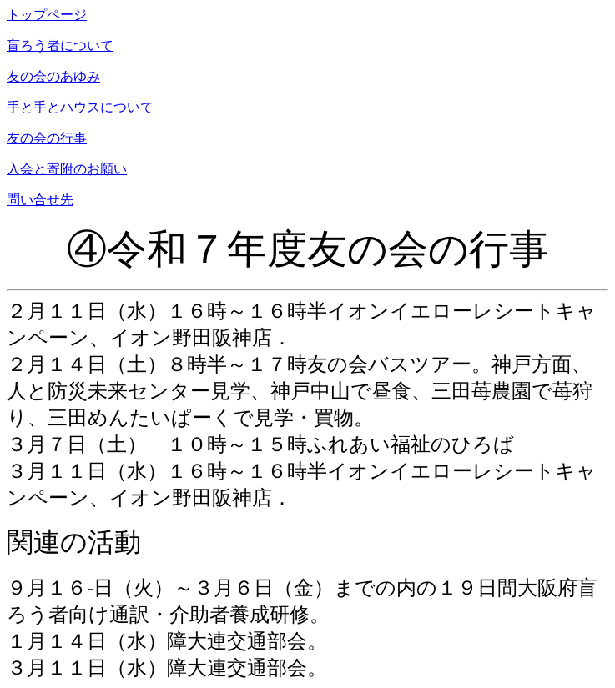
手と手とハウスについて (80, 107)
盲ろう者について (60, 45)
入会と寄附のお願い (67, 169)
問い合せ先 (40, 200)
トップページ (47, 15)
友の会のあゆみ (53, 76)
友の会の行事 (47, 138)
